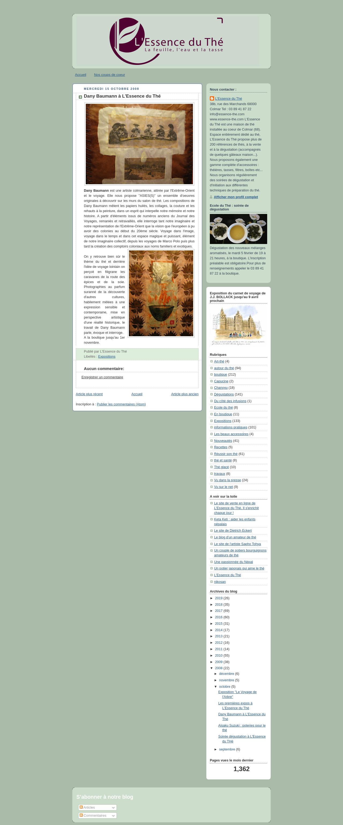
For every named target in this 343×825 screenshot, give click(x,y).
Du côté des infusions (230, 401)
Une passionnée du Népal (233, 562)
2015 (219, 624)
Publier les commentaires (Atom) (121, 404)
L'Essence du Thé (228, 99)
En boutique (223, 414)
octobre (225, 687)
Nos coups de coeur (109, 75)
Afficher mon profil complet (236, 197)
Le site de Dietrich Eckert (233, 530)
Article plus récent (89, 394)
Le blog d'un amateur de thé (235, 537)
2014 (219, 630)
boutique (220, 374)
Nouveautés (223, 441)
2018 (219, 604)
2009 (219, 662)
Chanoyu (221, 388)
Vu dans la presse (227, 480)
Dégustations (224, 394)
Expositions (106, 356)
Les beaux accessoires (231, 434)
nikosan (220, 582)
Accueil (80, 75)
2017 (219, 611)
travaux (219, 474)
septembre (227, 749)
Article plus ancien (185, 394)
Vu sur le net (223, 487)
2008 (219, 668)
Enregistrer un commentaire (102, 377)
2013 (219, 636)
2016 (219, 617)
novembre (227, 680)
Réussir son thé (226, 454)
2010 (219, 655)
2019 (219, 598)
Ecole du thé (223, 407)
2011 (219, 649)
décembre (227, 674)
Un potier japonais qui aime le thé (239, 568)
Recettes (221, 447)
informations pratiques (230, 427)
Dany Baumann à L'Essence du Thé (122, 96)
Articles (87, 807)
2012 (219, 643)
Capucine (221, 381)
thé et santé (223, 460)
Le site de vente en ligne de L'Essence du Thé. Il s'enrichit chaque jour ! (236, 508)
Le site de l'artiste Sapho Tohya (237, 544)
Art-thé (219, 361)
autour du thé (224, 368)
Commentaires (93, 815)
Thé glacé (221, 467)
